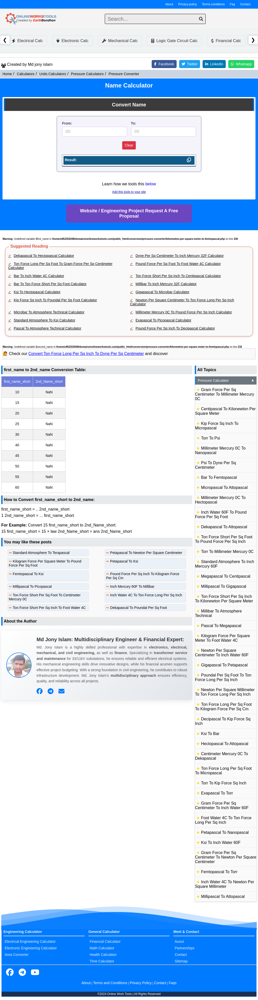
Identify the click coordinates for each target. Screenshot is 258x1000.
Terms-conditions (213, 4)
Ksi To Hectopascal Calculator (37, 292)
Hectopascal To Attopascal (224, 744)
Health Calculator (103, 955)
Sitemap (181, 961)
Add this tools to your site (129, 192)
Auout (179, 941)
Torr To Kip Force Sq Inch (223, 783)
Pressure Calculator (226, 380)
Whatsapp (241, 64)
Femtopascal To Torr (219, 872)
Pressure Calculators (87, 74)
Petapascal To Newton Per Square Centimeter (146, 553)
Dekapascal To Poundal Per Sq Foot (138, 608)
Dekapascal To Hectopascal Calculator (44, 256)
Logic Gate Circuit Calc (174, 41)
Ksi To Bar (210, 733)
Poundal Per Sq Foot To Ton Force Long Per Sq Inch (223, 677)
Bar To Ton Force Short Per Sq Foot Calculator (50, 284)
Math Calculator (102, 948)
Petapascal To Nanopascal (225, 832)
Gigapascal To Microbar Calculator (162, 292)
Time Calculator (102, 961)
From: (67, 123)
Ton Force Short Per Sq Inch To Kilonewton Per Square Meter (224, 598)
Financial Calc (226, 41)
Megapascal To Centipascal (225, 576)
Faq (232, 4)
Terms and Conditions (110, 983)
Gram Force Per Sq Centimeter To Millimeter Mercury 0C (224, 394)
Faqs (173, 983)
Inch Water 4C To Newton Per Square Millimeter (224, 884)
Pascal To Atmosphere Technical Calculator (47, 328)
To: (133, 123)
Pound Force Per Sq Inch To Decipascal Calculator (175, 328)
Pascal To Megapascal (221, 626)
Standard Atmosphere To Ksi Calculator (44, 320)
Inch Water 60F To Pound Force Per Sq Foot (221, 514)
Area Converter (17, 955)
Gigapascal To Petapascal (224, 665)
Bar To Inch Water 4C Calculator (39, 276)
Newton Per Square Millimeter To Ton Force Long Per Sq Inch (225, 692)
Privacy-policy (187, 4)
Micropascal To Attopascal (224, 487)
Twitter (190, 64)
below (150, 184)
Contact (245, 4)
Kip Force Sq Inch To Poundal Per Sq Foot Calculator (55, 300)
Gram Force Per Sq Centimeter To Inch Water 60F (222, 805)
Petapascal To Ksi (124, 561)
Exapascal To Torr (217, 793)
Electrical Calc (27, 41)
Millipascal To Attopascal (223, 896)
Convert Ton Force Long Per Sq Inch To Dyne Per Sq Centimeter (86, 353)
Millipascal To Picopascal (32, 586)
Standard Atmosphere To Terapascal (41, 553)
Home (7, 74)
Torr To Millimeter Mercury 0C (227, 551)
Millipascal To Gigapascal (223, 586)
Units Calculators (52, 74)
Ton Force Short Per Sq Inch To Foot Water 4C (49, 608)
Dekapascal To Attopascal (224, 527)
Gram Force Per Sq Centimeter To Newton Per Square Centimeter (225, 857)
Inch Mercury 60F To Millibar (132, 586)
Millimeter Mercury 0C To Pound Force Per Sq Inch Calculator (184, 312)
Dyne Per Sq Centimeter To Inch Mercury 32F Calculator (180, 256)
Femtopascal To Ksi (28, 574)
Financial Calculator (105, 941)
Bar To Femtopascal (219, 477)
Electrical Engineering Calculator (30, 941)
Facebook (164, 64)
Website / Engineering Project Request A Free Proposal (129, 213)
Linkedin (214, 64)
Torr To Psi (210, 438)
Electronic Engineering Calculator (31, 948)
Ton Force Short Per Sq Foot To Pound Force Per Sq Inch (223, 539)
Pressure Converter (124, 74)
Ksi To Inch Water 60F (221, 842)
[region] (96, 434)
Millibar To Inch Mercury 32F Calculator (166, 284)
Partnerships (185, 948)
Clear (129, 145)
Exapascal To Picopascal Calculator (163, 320)
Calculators (26, 74)
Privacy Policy (141, 983)
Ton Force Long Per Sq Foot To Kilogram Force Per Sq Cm (223, 706)
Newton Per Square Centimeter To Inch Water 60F (222, 652)
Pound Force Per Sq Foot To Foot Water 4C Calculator (178, 264)
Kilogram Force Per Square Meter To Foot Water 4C (222, 638)
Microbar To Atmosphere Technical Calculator (49, 312)
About (169, 4)
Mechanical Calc (120, 41)
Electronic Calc (72, 41)
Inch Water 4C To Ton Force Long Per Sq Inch (146, 595)
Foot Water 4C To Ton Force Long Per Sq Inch (223, 820)
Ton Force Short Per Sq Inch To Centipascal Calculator (178, 276)
